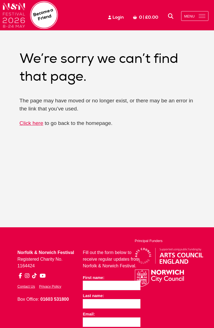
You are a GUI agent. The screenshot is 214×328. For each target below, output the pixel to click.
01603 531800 (54, 299)
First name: (93, 277)
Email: (89, 314)
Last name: (93, 296)
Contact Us (26, 286)
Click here (31, 123)
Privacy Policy (50, 286)
